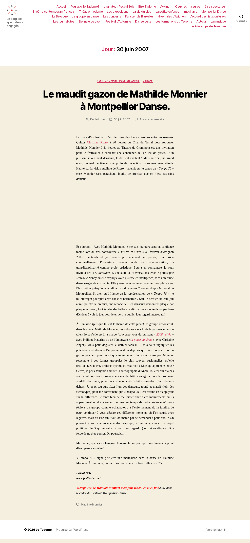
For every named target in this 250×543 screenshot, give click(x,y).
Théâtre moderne (91, 13)
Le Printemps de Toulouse (208, 28)
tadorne (99, 123)
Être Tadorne (147, 8)
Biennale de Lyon (90, 23)
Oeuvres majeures (187, 8)
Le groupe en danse (85, 18)
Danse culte (143, 23)
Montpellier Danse (213, 13)
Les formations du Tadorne (174, 23)
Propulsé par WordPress (72, 533)
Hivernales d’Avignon (171, 18)
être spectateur (215, 8)
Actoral (201, 23)
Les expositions (117, 13)
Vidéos (148, 84)
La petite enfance (167, 13)
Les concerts (112, 18)
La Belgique (60, 18)
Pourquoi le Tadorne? (85, 8)
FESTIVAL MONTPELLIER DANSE (118, 84)
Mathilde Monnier (92, 508)
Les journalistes (63, 23)
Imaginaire (190, 13)
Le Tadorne (44, 533)
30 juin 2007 (122, 123)
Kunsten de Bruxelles (139, 18)
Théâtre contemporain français (53, 13)
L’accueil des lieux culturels (208, 18)
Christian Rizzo (97, 146)
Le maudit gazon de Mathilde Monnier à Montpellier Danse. (125, 103)
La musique (218, 23)
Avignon (165, 8)
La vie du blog (142, 13)
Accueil (61, 8)
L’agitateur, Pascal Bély (119, 8)
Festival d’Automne (118, 23)
